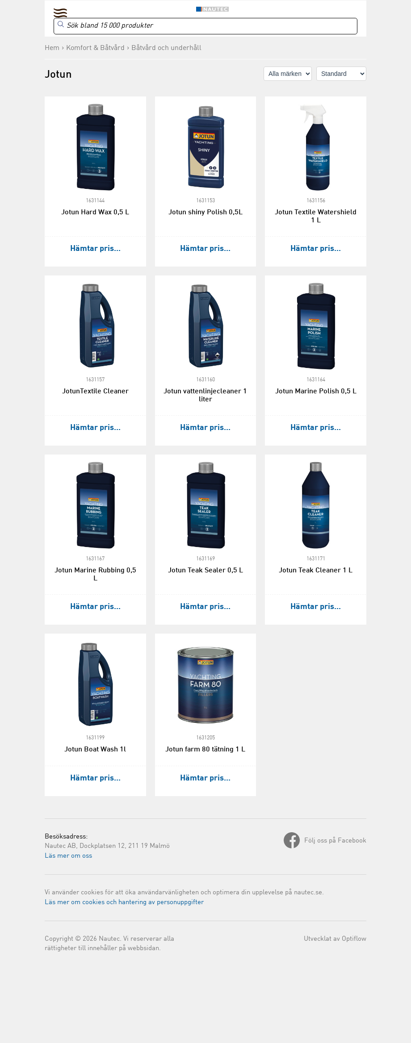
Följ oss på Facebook (335, 841)
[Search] (205, 26)
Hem (52, 48)
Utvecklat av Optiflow (335, 939)
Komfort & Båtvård (95, 48)
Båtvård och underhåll (166, 48)
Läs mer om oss (68, 856)
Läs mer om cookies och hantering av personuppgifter (124, 902)
